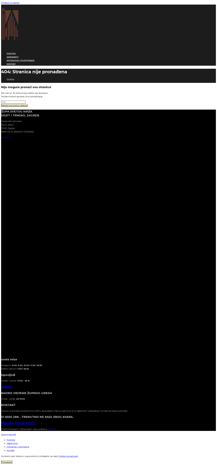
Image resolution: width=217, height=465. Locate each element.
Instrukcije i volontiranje (18, 447)
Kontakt (10, 450)
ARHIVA (7, 387)
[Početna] (10, 79)
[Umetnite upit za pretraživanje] (13, 102)
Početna (11, 440)
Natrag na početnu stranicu (14, 105)
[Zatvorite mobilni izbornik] (8, 434)
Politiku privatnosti (68, 456)
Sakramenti (12, 443)
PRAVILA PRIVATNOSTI (18, 423)
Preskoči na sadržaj (10, 3)
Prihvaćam (6, 462)
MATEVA (52, 429)
